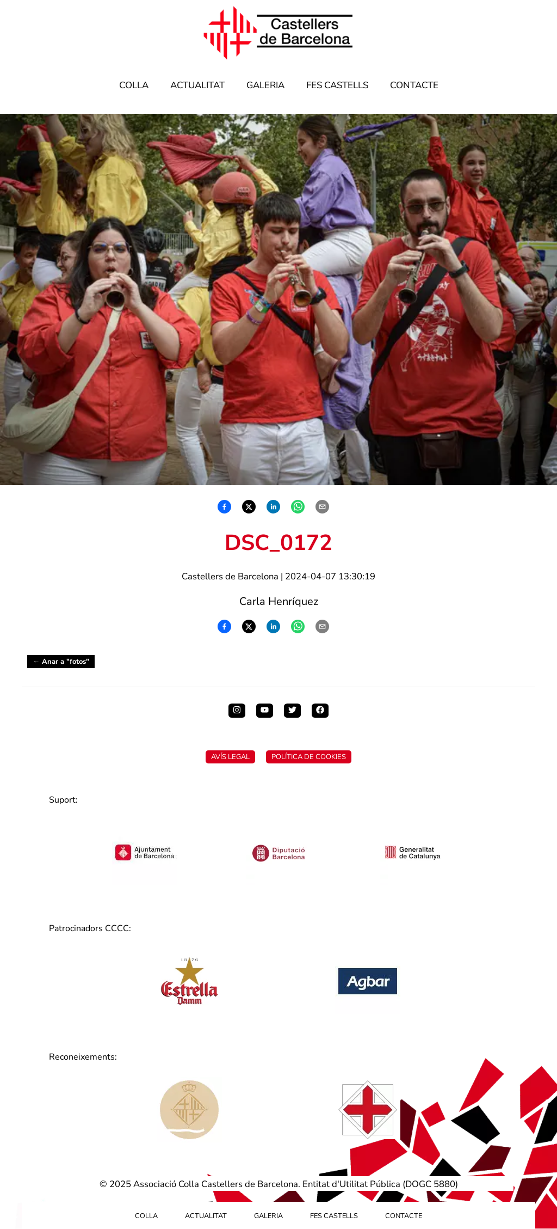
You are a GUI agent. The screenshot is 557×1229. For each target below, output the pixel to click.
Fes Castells (337, 85)
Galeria (265, 85)
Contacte (414, 85)
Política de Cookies (308, 757)
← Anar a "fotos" (61, 662)
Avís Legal (230, 757)
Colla (133, 85)
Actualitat (197, 85)
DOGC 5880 (430, 1184)
